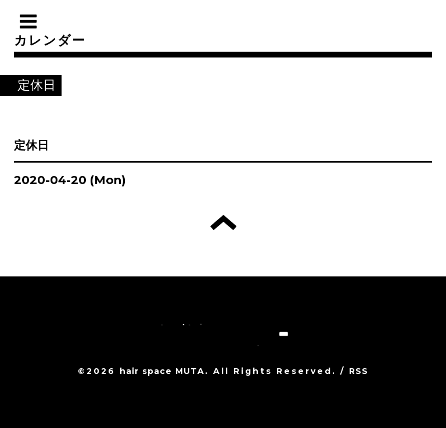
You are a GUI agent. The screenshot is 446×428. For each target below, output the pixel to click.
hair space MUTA (162, 371)
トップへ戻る (223, 222)
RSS (359, 371)
